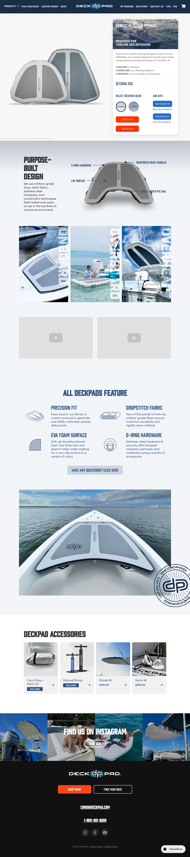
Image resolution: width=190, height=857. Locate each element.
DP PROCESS (126, 6)
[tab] (121, 106)
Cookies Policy (111, 846)
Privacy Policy (96, 846)
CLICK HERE (95, 743)
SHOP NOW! (74, 789)
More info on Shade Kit (162, 109)
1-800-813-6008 (95, 820)
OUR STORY (142, 6)
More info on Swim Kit (162, 122)
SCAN (63, 6)
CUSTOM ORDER (49, 6)
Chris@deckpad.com (95, 807)
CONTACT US (156, 6)
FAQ (175, 6)
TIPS (168, 6)
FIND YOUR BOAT (30, 6)
